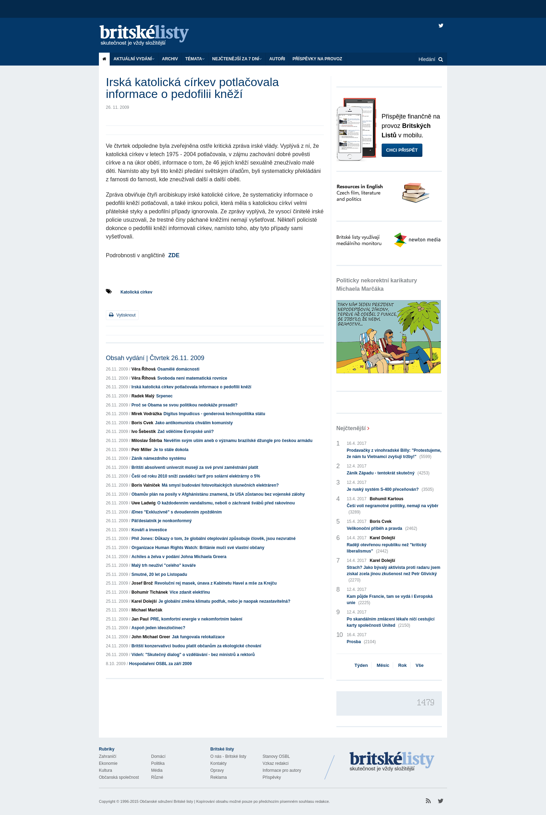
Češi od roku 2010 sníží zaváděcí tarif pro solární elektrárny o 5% (195, 476)
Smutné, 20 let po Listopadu (159, 574)
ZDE (173, 255)
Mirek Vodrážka (146, 413)
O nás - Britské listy (228, 756)
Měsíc (383, 665)
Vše (419, 665)
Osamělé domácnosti (178, 369)
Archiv (170, 58)
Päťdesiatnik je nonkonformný (161, 520)
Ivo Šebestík (143, 431)
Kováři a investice (149, 529)
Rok (402, 665)
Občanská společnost (119, 777)
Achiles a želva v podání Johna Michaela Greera (178, 556)
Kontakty (218, 763)
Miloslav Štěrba (146, 440)
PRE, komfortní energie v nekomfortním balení (196, 619)
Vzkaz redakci (276, 763)
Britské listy (151, 36)
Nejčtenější (351, 428)
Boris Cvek (142, 422)
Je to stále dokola (170, 449)
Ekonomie (108, 763)
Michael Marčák (146, 610)
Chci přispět (402, 150)
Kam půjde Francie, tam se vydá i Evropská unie (390, 600)
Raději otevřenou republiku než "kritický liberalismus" (387, 548)
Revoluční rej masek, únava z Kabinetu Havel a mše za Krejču (216, 583)
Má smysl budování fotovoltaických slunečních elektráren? (220, 485)
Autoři (277, 58)
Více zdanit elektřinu (190, 592)
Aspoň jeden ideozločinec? (158, 627)
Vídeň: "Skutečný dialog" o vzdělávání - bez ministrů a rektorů (193, 654)
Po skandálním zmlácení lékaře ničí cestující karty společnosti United (391, 623)
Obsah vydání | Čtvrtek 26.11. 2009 (155, 358)
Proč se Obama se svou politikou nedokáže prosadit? (184, 405)
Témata (195, 58)
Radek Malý (142, 396)
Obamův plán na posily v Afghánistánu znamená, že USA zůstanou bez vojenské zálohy (218, 494)
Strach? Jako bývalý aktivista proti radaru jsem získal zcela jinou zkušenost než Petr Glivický (393, 574)
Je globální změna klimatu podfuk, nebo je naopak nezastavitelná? (224, 601)
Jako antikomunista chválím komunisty (194, 422)
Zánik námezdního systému (158, 458)
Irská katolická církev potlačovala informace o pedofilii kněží (191, 386)
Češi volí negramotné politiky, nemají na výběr (392, 509)
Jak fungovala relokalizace (198, 636)
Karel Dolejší (144, 601)
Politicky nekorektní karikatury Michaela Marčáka (376, 284)
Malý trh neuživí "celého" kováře (163, 565)
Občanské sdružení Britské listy (166, 801)
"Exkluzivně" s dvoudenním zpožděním (176, 512)
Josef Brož (142, 583)
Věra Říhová (143, 369)
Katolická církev (136, 292)
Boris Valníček (145, 485)
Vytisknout (122, 315)
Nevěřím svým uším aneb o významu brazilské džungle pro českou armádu (238, 440)
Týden (361, 665)
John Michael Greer (150, 636)
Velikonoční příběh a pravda (382, 528)
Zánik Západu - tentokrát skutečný (388, 473)
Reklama (218, 777)
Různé (157, 777)
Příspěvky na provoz (317, 58)
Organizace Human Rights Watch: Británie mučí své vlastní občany (197, 547)
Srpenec (164, 396)
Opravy (217, 770)
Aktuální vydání (134, 58)
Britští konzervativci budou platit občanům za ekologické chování (196, 645)
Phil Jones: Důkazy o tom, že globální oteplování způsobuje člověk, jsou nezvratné (213, 538)
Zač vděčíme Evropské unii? (185, 431)
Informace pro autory (282, 770)
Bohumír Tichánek (149, 592)
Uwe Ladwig (143, 503)
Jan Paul (139, 619)
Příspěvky (272, 777)
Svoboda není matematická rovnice (192, 378)
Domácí (158, 756)
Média (157, 770)
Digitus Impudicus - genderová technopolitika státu (214, 413)
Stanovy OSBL (276, 756)
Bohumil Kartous (387, 498)
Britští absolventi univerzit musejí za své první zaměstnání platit (194, 467)
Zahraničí (107, 756)
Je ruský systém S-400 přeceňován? (390, 489)
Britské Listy (392, 762)
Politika (158, 763)
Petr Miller (141, 449)
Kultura (105, 770)
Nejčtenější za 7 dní (237, 58)
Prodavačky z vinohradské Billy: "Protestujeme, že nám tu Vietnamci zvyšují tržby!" (394, 454)
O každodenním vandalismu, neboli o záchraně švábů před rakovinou (226, 503)
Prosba (361, 642)
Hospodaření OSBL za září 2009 (160, 663)
